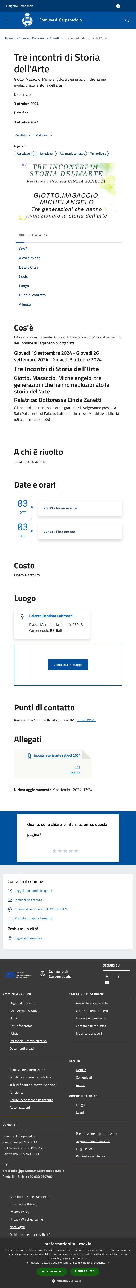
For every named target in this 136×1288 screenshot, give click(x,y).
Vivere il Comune (32, 38)
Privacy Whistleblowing (26, 1219)
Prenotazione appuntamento (96, 1133)
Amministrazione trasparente (30, 1196)
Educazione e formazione (27, 1069)
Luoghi (81, 1104)
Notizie (81, 1069)
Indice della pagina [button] (33, 235)
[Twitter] (118, 976)
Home (9, 38)
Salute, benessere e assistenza (31, 1099)
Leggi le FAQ (85, 1148)
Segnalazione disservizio (93, 1141)
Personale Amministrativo (28, 1040)
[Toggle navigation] (8, 19)
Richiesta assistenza (90, 1156)
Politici (14, 1033)
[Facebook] (107, 976)
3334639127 (86, 720)
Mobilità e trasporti (89, 1033)
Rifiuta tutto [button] (85, 1271)
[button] (68, 1281)
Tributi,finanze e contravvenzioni (33, 1084)
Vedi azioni (45, 135)
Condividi (24, 135)
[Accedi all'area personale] (118, 6)
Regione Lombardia (19, 5)
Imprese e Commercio (91, 1018)
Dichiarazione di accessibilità (30, 1234)
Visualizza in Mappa (68, 664)
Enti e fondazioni (21, 1025)
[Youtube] (107, 982)
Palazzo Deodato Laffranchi (51, 616)
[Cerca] (127, 20)
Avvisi (80, 1084)
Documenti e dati (22, 1048)
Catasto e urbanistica (91, 1025)
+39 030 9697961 (41, 1176)
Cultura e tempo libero (92, 1010)
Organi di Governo (22, 1003)
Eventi (54, 38)
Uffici (13, 1018)
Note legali (17, 1226)
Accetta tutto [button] (51, 1271)
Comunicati (84, 1077)
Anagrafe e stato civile (92, 1003)
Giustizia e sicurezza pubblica (30, 1077)
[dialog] (68, 1263)
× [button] (131, 1242)
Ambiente (16, 1092)
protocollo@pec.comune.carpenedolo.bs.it (33, 1170)
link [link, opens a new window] (108, 1262)
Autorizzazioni (20, 1107)
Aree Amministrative (24, 1010)
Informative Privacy (23, 1204)
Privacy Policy (19, 1211)
